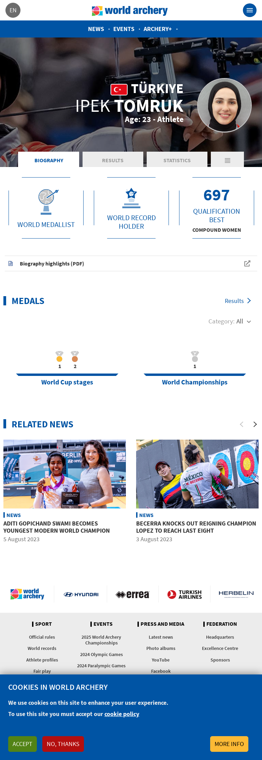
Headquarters (220, 637)
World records (42, 648)
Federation (221, 624)
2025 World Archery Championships (101, 640)
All (239, 321)
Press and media (162, 624)
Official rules (42, 637)
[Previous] (241, 424)
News (96, 29)
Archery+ (158, 29)
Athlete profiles (42, 660)
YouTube (161, 660)
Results (112, 160)
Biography (48, 160)
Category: (221, 321)
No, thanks (63, 744)
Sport (43, 624)
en (13, 10)
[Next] (255, 424)
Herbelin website (236, 594)
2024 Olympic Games (101, 654)
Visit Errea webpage (133, 594)
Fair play (42, 671)
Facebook (161, 671)
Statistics (177, 160)
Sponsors (220, 660)
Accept (22, 744)
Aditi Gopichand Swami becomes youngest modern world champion (56, 527)
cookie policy (121, 714)
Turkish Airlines (184, 594)
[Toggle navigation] (250, 10)
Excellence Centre (220, 648)
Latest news (161, 637)
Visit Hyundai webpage (81, 594)
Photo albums (160, 648)
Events (123, 29)
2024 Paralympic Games (101, 666)
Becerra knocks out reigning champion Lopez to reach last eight (196, 527)
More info (229, 744)
